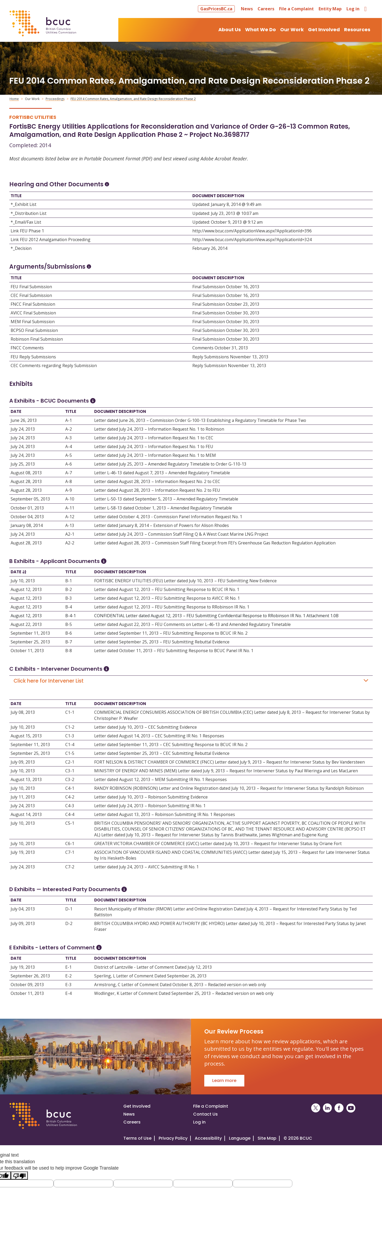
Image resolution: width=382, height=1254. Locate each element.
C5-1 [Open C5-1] (69, 823)
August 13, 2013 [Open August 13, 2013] (26, 779)
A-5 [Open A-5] (68, 455)
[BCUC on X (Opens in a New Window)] (315, 1108)
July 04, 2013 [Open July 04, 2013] (23, 909)
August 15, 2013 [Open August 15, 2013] (26, 736)
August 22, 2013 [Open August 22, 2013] (26, 624)
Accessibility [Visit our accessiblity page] (208, 1138)
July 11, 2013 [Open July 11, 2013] (23, 797)
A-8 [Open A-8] (68, 481)
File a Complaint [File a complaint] (210, 1106)
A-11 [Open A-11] (69, 508)
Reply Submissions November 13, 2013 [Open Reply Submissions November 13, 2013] (230, 357)
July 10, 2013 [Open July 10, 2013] (23, 581)
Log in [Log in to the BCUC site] (199, 1122)
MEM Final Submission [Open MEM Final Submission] (33, 321)
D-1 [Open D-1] (68, 909)
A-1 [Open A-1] (68, 420)
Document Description (218, 196)
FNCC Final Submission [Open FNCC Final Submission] (33, 304)
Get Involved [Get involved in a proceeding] (136, 1106)
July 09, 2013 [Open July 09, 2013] (23, 762)
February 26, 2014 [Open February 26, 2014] (209, 248)
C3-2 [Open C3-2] (69, 779)
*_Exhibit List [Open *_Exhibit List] (23, 204)
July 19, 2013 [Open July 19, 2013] (23, 852)
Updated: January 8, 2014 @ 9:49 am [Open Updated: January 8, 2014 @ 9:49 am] (226, 204)
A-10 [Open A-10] (69, 499)
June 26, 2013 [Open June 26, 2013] (24, 420)
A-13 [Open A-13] (69, 525)
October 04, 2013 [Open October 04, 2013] (27, 517)
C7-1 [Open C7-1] (69, 852)
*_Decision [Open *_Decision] (21, 248)
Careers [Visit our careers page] (132, 1122)
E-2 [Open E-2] (68, 976)
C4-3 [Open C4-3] (69, 806)
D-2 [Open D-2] (68, 923)
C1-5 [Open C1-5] (69, 753)
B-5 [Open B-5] (68, 624)
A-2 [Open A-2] (68, 429)
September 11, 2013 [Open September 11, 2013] (30, 633)
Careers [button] (266, 9)
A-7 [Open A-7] (68, 473)
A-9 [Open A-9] (68, 490)
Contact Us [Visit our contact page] (205, 1114)
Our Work (32, 99)
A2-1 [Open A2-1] (69, 534)
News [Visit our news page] (129, 1114)
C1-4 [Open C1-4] (69, 744)
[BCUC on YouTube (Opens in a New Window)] (350, 1108)
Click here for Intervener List (191, 681)
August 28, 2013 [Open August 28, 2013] (26, 481)
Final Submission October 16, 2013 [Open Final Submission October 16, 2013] (225, 287)
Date (16, 411)
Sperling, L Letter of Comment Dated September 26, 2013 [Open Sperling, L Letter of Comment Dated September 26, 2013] (150, 976)
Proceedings (55, 99)
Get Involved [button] (324, 29)
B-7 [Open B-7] (68, 642)
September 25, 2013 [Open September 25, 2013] (30, 642)
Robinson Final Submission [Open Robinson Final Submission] (37, 339)
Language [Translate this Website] (239, 1138)
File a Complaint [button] (296, 9)
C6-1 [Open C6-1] (69, 843)
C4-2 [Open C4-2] (69, 797)
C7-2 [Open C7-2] (69, 867)
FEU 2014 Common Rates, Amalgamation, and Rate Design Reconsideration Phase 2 (133, 99)
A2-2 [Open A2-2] (69, 543)
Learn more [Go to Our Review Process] (224, 1080)
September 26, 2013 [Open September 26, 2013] (30, 976)
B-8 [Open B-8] (68, 650)
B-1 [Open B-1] (68, 581)
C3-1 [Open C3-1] (69, 771)
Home (14, 99)
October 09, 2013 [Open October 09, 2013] (27, 984)
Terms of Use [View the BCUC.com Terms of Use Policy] (137, 1138)
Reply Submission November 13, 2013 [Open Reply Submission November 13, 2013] (229, 365)
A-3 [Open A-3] (68, 438)
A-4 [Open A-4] (68, 446)
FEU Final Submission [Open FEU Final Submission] (31, 287)
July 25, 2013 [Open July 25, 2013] (23, 464)
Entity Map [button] (330, 9)
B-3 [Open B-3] (68, 598)
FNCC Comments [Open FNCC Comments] (27, 348)
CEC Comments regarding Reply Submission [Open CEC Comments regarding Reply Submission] (54, 365)
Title (16, 196)
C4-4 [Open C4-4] (69, 814)
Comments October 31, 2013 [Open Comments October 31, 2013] (220, 348)
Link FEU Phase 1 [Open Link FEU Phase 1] (27, 231)
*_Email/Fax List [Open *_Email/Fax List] (26, 222)
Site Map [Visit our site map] (267, 1138)
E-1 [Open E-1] (68, 967)
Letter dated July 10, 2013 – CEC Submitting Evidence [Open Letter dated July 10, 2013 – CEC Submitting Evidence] (145, 727)
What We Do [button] (260, 29)
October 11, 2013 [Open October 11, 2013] (27, 650)
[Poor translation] (19, 1175)
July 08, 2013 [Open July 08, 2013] (23, 712)
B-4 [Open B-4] (68, 607)
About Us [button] (229, 29)
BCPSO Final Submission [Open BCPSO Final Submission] (34, 330)
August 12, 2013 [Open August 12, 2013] (26, 589)
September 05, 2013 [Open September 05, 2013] (30, 499)
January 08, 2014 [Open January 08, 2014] (27, 525)
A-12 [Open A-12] (69, 517)
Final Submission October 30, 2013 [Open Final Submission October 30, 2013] (225, 313)
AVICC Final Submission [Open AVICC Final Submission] (33, 313)
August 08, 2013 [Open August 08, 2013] (26, 473)
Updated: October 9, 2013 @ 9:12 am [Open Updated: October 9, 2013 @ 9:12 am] (227, 222)
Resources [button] (357, 29)
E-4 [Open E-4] (68, 993)
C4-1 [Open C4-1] (69, 788)
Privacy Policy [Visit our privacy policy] (173, 1138)
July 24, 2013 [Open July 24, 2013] (23, 429)
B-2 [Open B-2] (68, 589)
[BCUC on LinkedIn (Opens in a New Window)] (327, 1108)
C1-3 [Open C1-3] (69, 736)
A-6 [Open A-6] (68, 464)
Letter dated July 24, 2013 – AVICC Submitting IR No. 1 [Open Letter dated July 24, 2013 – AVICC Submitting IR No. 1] (146, 867)
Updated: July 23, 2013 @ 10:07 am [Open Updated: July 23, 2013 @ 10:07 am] (225, 213)
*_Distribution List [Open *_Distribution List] (28, 213)
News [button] (247, 9)
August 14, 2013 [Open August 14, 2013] (26, 814)
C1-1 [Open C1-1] (69, 712)
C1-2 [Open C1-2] (69, 727)
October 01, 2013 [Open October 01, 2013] (27, 508)
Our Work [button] (292, 29)
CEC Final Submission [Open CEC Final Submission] (31, 295)
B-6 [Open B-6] (68, 633)
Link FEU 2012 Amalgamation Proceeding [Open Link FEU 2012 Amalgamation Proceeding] (50, 239)
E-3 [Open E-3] (68, 984)
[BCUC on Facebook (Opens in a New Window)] (339, 1108)
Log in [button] (352, 9)
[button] (217, 9)
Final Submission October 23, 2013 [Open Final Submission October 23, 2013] (225, 304)
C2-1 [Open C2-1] (69, 762)
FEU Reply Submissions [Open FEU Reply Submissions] (33, 357)
